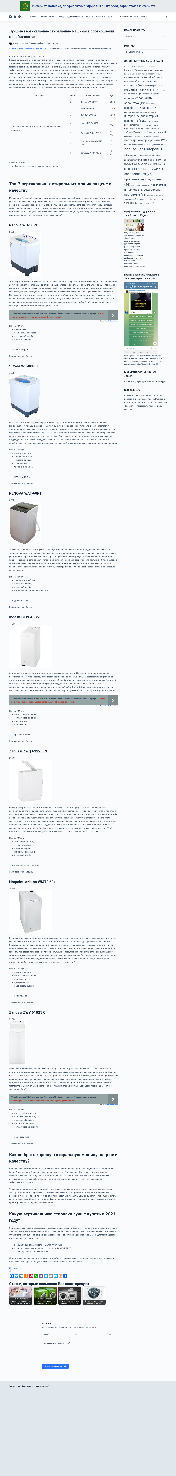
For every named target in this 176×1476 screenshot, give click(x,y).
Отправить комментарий (55, 1366)
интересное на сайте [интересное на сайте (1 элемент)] (151, 121)
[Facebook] (15, 16)
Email (78, 1334)
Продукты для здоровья (71, 16)
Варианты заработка (107, 16)
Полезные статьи (48, 16)
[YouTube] (10, 16)
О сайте (144, 17)
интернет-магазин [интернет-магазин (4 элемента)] (134, 125)
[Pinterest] (19, 16)
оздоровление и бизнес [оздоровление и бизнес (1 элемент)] (152, 136)
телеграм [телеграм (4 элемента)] (130, 199)
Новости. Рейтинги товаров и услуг (45, 43)
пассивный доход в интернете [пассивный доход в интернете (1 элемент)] (134, 145)
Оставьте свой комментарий (57, 1343)
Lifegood (127, 233)
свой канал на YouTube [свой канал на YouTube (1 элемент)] (155, 195)
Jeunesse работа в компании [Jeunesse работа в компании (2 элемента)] (146, 67)
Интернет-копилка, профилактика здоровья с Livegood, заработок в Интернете (94, 6)
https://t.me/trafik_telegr (146, 364)
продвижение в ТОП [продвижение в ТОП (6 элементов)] (153, 160)
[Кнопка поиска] (164, 36)
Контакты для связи (129, 17)
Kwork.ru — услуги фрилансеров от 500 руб (145, 381)
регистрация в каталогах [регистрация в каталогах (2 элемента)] (141, 185)
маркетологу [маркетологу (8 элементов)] (158, 132)
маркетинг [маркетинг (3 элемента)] (142, 132)
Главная (32, 17)
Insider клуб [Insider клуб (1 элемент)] (128, 67)
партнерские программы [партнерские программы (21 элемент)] (145, 140)
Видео (90, 16)
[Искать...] (143, 36)
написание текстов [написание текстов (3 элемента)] (133, 136)
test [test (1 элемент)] (129, 74)
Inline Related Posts (112, 321)
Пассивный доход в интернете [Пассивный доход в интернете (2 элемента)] (137, 77)
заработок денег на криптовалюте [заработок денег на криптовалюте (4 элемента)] (141, 112)
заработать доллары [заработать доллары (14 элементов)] (141, 108)
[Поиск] (166, 17)
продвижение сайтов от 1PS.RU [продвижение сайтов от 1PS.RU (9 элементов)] (144, 163)
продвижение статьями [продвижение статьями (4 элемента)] (136, 169)
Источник (14, 1268)
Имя (46, 1334)
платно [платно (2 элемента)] (149, 145)
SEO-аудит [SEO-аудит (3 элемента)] (143, 70)
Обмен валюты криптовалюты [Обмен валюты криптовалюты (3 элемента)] (146, 74)
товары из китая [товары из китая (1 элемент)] (142, 199)
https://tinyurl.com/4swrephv (135, 266)
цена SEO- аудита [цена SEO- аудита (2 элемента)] (146, 203)
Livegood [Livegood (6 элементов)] (130, 70)
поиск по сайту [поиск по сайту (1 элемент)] (159, 145)
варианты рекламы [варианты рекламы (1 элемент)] (153, 103)
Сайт (109, 1334)
